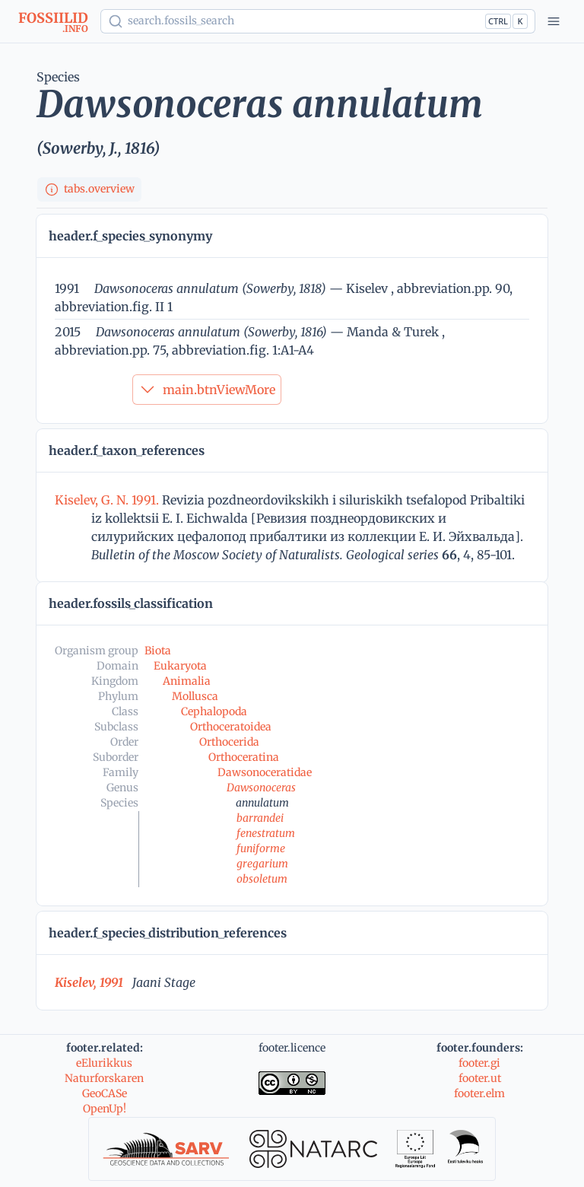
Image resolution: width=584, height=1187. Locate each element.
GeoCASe (104, 1093)
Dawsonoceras (261, 787)
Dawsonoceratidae (264, 772)
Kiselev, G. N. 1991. (108, 500)
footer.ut (480, 1078)
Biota (157, 650)
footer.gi (479, 1063)
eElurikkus (104, 1063)
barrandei (260, 818)
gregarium (262, 863)
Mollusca (195, 696)
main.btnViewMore (206, 389)
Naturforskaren (104, 1078)
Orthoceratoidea (230, 727)
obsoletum (261, 879)
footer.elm (479, 1093)
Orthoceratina (243, 757)
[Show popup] (317, 21)
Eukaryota (180, 666)
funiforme (260, 848)
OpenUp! (104, 1108)
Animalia (187, 681)
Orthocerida (229, 742)
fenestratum (265, 833)
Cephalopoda (214, 711)
